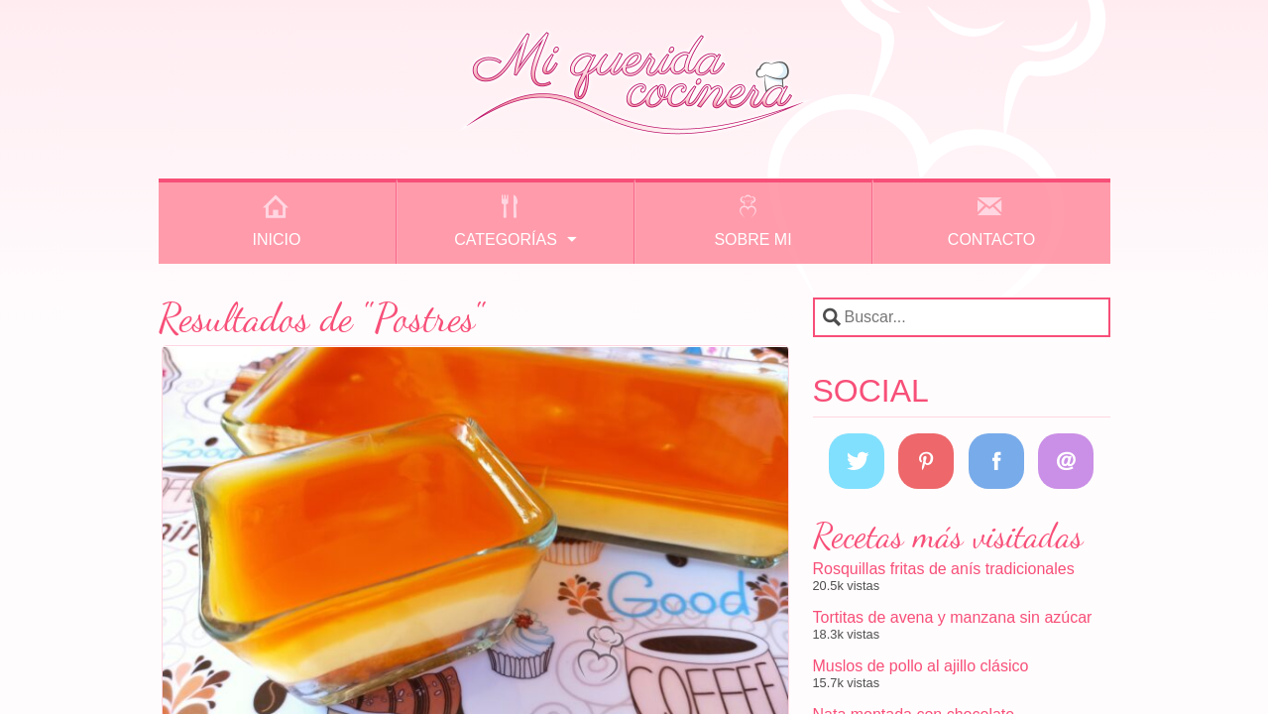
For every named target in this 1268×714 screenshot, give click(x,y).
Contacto (991, 239)
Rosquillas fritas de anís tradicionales (944, 568)
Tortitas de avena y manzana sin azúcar (953, 617)
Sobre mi (752, 239)
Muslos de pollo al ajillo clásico (921, 665)
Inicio (277, 239)
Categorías (505, 239)
